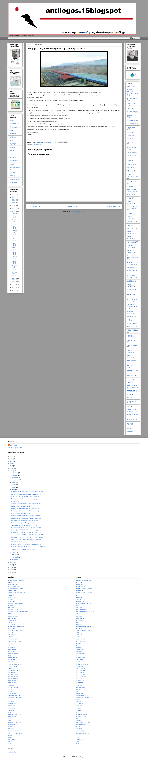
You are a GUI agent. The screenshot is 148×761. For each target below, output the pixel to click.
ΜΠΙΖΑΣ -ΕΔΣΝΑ (129, 351)
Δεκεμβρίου (14, 214)
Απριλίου (14, 257)
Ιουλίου (14, 243)
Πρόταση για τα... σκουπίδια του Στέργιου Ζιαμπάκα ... (26, 494)
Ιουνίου (14, 248)
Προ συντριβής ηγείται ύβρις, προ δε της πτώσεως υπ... (26, 532)
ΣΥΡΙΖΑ (129, 167)
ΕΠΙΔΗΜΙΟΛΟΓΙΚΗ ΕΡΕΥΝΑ (132, 300)
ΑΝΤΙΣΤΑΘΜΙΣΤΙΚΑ (13, 586)
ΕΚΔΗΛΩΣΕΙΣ (131, 294)
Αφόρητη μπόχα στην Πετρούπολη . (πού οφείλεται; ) (25, 508)
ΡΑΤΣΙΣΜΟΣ (131, 391)
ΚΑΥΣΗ (129, 198)
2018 (14, 282)
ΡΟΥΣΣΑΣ (130, 394)
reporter (12, 164)
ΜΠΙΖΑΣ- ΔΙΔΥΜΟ (130, 237)
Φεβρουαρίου (15, 266)
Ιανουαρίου (14, 273)
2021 (14, 208)
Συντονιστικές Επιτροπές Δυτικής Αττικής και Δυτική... (25, 523)
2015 (14, 290)
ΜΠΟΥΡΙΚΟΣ (131, 242)
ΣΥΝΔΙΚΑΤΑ (131, 112)
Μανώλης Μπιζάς (130, 366)
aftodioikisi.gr (14, 182)
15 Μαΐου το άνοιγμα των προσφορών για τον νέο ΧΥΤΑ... (27, 549)
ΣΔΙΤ (128, 398)
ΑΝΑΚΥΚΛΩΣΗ (132, 181)
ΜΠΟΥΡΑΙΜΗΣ (132, 360)
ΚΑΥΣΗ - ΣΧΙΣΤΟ (130, 312)
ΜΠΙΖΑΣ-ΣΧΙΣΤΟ (130, 356)
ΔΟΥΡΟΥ (130, 194)
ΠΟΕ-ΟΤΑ (130, 164)
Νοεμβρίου (15, 475)
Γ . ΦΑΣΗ (130, 213)
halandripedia (14, 179)
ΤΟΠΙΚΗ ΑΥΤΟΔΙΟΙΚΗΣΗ (132, 256)
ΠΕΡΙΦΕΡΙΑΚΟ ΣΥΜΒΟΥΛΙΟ (132, 386)
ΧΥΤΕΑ (129, 431)
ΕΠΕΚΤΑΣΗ (131, 120)
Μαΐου (14, 252)
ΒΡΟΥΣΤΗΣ (131, 267)
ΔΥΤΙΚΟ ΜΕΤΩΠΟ (130, 285)
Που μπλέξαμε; (15, 501)
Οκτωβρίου (14, 225)
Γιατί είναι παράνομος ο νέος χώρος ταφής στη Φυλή (25, 515)
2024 (14, 200)
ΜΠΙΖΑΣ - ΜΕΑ (132, 340)
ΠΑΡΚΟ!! (130, 379)
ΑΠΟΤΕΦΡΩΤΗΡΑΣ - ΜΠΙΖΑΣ (132, 207)
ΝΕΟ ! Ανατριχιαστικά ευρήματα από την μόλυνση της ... (26, 520)
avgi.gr (12, 120)
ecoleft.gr (13, 137)
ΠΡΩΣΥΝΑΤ (131, 124)
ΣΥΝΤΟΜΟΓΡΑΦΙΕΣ (14, 725)
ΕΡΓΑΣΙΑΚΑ (131, 152)
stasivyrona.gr (14, 123)
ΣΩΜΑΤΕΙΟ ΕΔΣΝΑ (131, 424)
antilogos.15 (13, 445)
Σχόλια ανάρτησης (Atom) (78, 211)
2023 (14, 203)
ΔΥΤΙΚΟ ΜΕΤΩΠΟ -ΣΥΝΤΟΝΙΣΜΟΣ (132, 91)
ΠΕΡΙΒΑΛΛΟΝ (131, 103)
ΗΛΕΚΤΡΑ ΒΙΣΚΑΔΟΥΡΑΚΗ (132, 306)
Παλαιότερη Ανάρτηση (113, 206)
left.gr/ (12, 140)
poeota (12, 130)
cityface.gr (13, 172)
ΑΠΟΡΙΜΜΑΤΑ (132, 98)
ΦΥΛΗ (129, 135)
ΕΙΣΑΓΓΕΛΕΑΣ (132, 289)
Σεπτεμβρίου (14, 231)
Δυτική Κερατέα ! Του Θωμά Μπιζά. (20, 513)
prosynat (13, 154)
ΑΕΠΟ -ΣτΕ (130, 228)
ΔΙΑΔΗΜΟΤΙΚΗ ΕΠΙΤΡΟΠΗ (132, 276)
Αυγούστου (14, 237)
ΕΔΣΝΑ (129, 132)
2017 (14, 284)
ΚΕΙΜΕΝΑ (130, 316)
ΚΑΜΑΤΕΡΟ (131, 222)
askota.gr (13, 157)
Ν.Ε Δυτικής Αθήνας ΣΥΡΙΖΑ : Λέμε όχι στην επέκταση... (26, 527)
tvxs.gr (12, 150)
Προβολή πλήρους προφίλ (15, 447)
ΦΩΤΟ (129, 428)
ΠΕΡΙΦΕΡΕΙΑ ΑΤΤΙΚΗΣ (131, 246)
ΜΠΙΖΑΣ (38, 145)
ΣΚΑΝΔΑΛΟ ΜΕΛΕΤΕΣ (131, 251)
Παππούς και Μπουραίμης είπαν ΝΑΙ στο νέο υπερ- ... (26, 511)
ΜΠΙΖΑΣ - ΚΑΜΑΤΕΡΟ (131, 336)
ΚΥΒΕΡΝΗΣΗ (131, 142)
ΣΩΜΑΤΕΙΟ (131, 419)
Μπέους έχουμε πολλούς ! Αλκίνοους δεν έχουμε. (24, 499)
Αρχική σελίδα (73, 206)
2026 (14, 194)
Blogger (82, 757)
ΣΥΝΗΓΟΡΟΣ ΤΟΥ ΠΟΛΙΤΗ (131, 410)
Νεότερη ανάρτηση (33, 206)
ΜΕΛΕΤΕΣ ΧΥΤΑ (132, 127)
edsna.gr (13, 147)
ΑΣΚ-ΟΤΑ (130, 171)
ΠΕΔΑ (129, 382)
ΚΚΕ (128, 320)
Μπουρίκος (130, 376)
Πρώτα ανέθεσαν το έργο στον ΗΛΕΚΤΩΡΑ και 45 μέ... (26, 518)
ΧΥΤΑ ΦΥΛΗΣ (131, 115)
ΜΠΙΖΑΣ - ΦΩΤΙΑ (130, 232)
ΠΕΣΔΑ (129, 108)
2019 (14, 279)
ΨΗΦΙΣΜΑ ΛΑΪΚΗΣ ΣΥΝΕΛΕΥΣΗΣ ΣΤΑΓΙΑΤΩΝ (24, 525)
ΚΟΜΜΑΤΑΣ (131, 323)
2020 (14, 211)
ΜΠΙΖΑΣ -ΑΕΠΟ (132, 345)
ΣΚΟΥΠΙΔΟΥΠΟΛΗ (13, 716)
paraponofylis (14, 160)
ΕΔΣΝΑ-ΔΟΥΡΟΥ (130, 217)
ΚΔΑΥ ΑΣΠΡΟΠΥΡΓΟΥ (132, 175)
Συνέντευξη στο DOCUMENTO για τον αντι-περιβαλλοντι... (27, 530)
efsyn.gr (12, 176)
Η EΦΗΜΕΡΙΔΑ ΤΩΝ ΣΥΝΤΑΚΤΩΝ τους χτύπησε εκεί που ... (27, 491)
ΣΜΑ (128, 406)
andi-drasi (13, 134)
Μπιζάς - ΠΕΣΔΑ (132, 371)
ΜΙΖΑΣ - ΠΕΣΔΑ (132, 330)
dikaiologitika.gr (15, 127)
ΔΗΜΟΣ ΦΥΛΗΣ (132, 271)
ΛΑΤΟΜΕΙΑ (130, 326)
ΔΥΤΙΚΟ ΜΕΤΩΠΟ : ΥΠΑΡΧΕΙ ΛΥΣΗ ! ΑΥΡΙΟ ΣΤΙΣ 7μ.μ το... (27, 537)
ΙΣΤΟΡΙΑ (130, 186)
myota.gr (13, 144)
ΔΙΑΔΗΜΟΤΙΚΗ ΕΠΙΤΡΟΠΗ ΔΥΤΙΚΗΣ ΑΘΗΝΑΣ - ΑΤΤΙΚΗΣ (27, 535)
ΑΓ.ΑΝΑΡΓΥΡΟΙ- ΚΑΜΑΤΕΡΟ (132, 263)
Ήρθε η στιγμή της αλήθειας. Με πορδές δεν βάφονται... (26, 539)
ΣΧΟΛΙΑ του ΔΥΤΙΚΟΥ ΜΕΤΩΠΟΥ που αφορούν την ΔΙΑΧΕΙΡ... (28, 547)
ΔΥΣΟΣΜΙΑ (130, 281)
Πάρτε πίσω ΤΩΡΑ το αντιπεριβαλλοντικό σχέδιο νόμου (26, 544)
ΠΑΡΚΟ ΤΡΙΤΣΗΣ (130, 202)
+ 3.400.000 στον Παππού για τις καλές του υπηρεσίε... (26, 496)
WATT (129, 161)
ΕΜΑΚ (34, 145)
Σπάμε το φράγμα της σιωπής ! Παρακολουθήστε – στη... (26, 503)
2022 (14, 205)
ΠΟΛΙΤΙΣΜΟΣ (131, 156)
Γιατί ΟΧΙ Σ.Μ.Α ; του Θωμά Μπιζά (20, 506)
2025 (14, 197)
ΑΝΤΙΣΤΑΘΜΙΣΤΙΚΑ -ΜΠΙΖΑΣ (132, 190)
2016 (14, 287)
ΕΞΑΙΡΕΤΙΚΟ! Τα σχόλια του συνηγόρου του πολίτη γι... (26, 542)
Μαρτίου (14, 261)
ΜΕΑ (128, 225)
